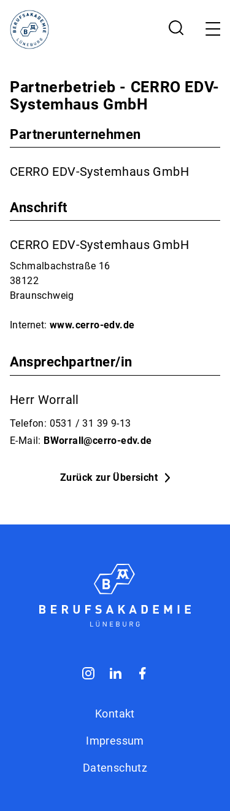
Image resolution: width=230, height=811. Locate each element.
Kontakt (115, 713)
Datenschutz (115, 767)
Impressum (115, 740)
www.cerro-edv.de (92, 325)
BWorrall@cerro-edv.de (97, 440)
